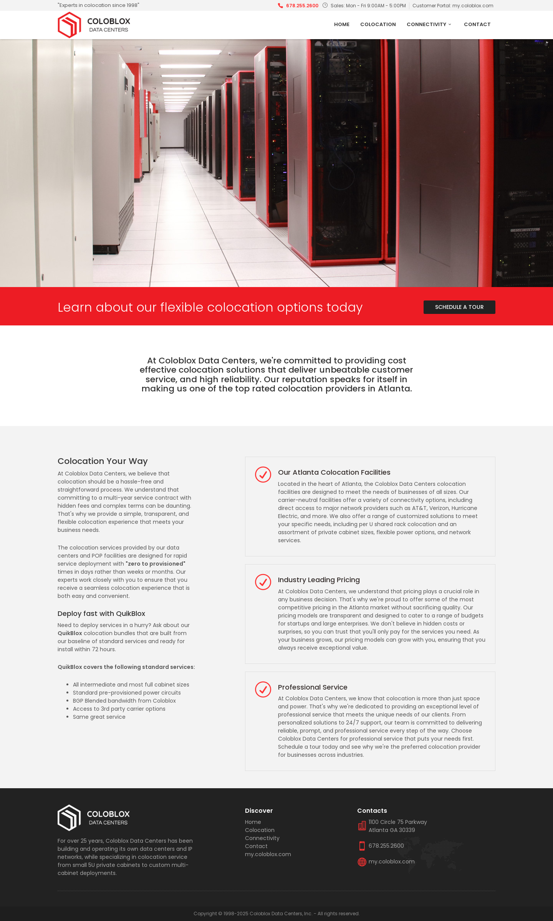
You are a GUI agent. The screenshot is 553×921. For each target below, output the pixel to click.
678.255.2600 (302, 5)
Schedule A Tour (459, 307)
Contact (477, 24)
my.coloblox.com (472, 5)
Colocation (378, 24)
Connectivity (430, 24)
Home (341, 24)
